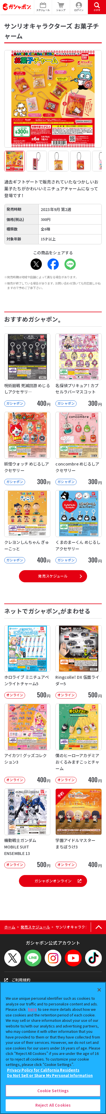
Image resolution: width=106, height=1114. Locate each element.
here (32, 1009)
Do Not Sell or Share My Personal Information (50, 1075)
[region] (53, 1048)
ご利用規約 (17, 979)
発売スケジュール (53, 576)
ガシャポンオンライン (57, 881)
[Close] (99, 990)
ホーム (9, 927)
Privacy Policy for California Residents (43, 1070)
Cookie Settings (53, 1090)
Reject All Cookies (53, 1105)
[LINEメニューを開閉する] (32, 958)
